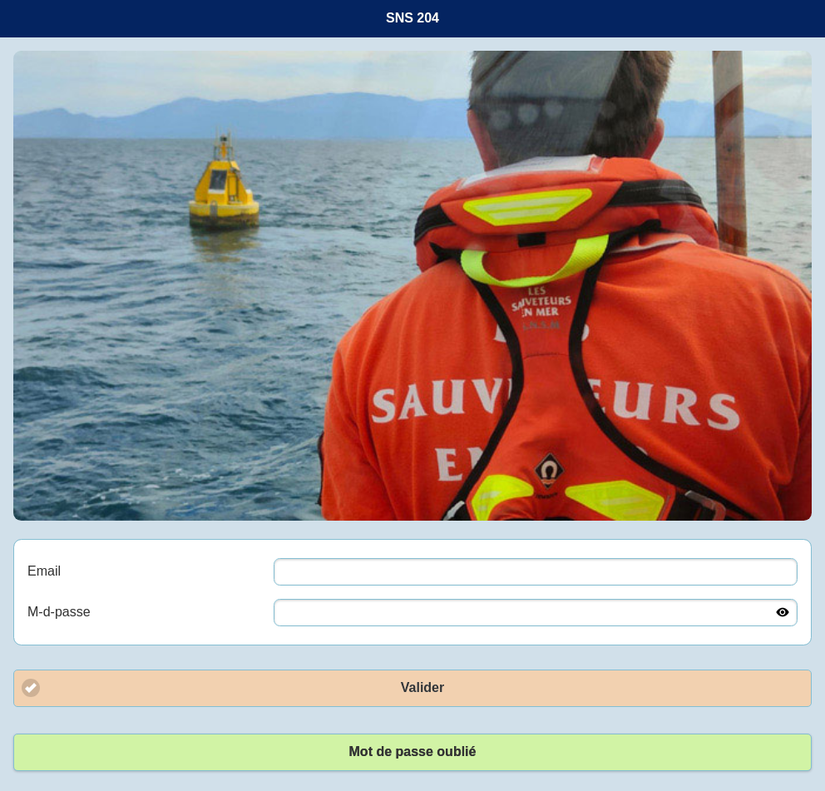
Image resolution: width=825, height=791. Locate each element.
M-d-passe (59, 612)
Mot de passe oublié (413, 751)
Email (44, 571)
